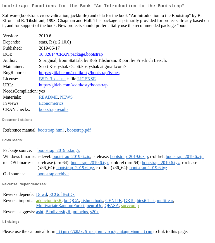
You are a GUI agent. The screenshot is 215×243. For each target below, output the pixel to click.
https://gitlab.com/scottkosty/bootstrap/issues (79, 73)
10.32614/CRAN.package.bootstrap (71, 55)
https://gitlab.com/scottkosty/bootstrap (73, 86)
